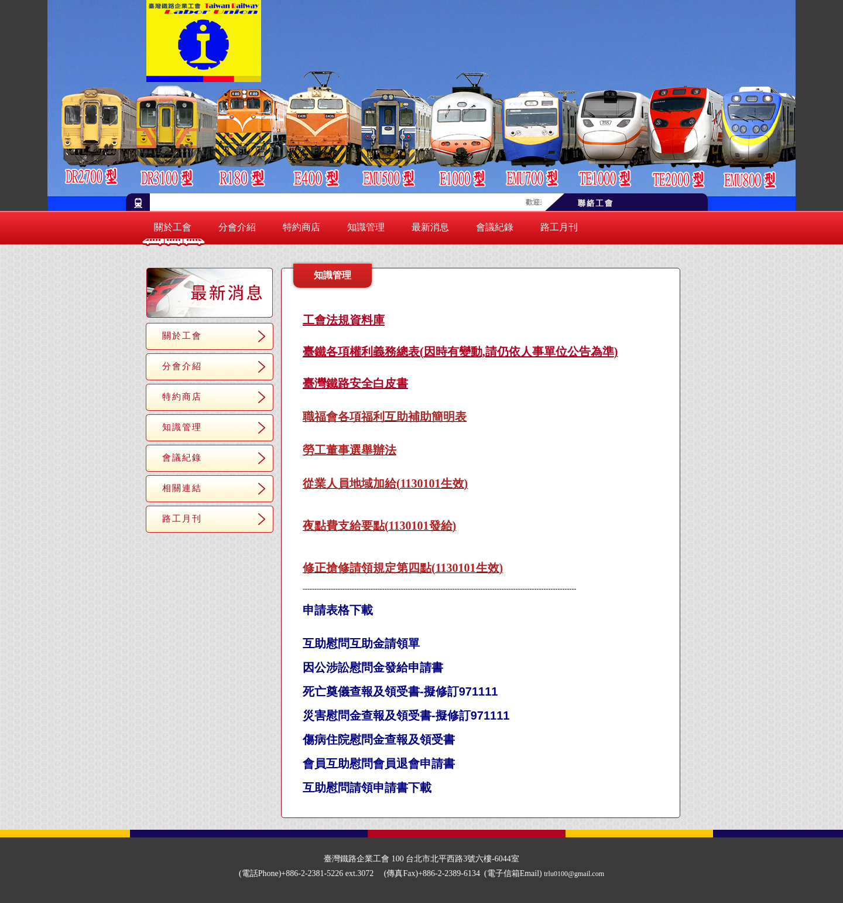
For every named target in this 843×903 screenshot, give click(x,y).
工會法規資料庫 (344, 320)
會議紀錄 (494, 227)
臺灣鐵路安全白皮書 (355, 383)
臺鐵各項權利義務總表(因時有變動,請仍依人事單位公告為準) (460, 351)
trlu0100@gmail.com (574, 874)
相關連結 (182, 488)
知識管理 (366, 227)
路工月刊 (559, 227)
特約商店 (301, 227)
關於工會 (172, 227)
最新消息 (430, 227)
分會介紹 (237, 227)
